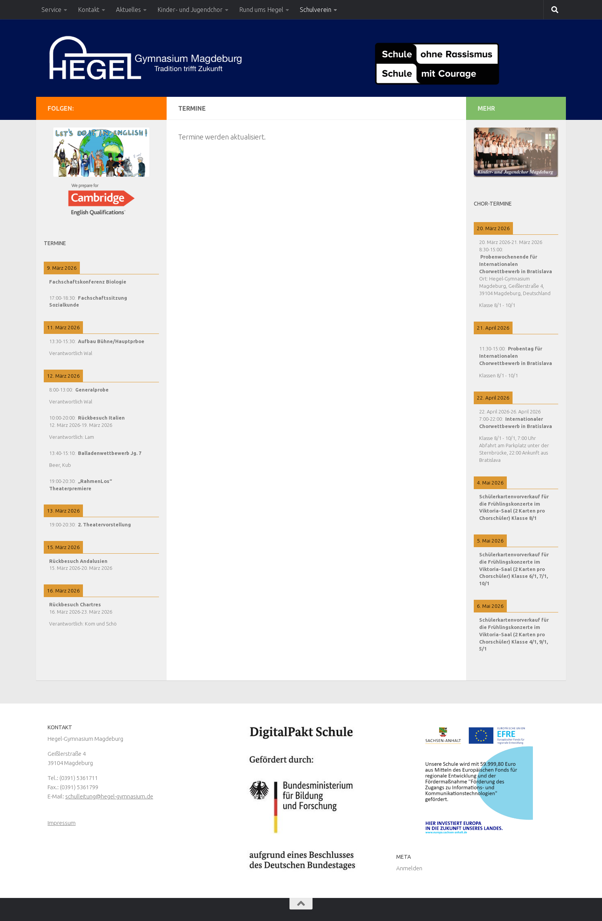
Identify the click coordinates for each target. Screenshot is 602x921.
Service (51, 9)
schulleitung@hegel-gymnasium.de (109, 796)
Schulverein (315, 9)
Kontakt (88, 9)
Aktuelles (128, 9)
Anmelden (409, 868)
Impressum (62, 823)
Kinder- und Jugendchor (190, 9)
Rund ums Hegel (261, 9)
